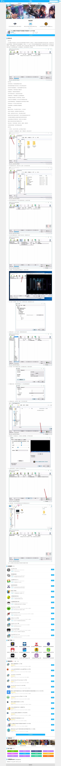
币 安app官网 (13, 761)
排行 (18, 661)
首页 (10, 3)
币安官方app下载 (18, 761)
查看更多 (13, 566)
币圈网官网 (8, 761)
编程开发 (50, 3)
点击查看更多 (30, 734)
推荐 (12, 661)
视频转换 (12, 32)
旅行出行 (39, 3)
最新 (15, 661)
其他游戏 (19, 3)
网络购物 (29, 3)
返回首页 (30, 764)
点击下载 (30, 35)
